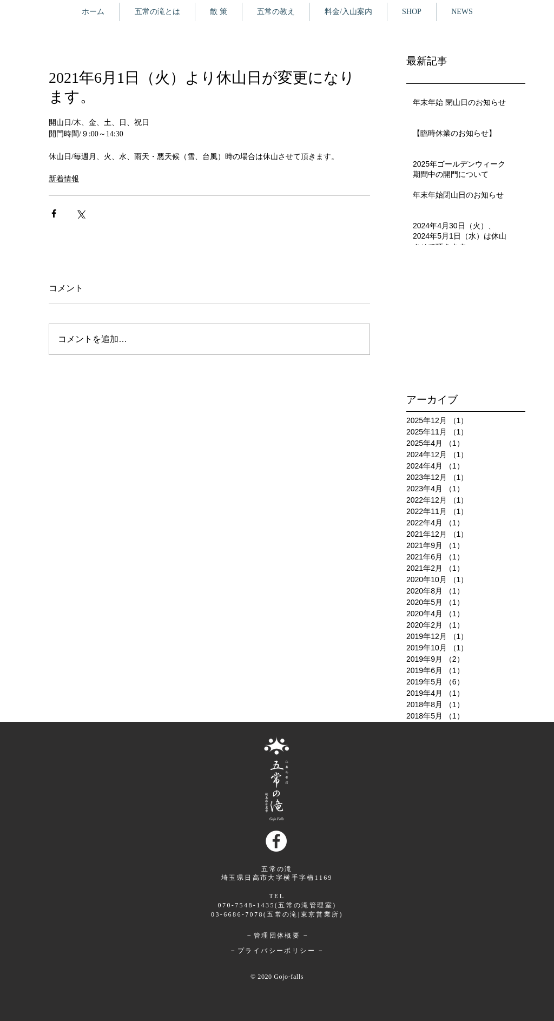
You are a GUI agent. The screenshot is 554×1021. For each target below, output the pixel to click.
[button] (218, 12)
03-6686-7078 (237, 914)
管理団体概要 (276, 935)
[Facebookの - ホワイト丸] (276, 841)
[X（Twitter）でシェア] (80, 213)
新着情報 (64, 179)
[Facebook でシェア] (54, 213)
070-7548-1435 (246, 905)
